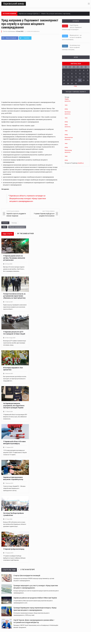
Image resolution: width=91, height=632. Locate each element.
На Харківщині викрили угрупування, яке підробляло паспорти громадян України (13, 405)
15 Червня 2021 (9, 446)
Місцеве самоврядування (17, 227)
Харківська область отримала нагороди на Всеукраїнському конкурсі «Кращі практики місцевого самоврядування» (27, 198)
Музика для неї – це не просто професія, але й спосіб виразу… (71, 37)
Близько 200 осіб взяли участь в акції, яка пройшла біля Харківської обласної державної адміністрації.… (14, 523)
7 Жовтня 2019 (9, 482)
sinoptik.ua (80, 163)
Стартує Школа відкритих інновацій (27, 574)
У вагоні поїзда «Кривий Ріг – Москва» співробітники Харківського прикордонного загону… (14, 487)
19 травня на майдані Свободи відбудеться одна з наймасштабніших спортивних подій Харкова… (14, 557)
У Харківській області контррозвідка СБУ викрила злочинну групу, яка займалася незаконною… (15, 416)
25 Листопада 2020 (10, 337)
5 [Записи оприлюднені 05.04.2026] (87, 70)
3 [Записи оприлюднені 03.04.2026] (79, 70)
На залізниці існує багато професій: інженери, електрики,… (71, 47)
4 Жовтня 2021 (9, 373)
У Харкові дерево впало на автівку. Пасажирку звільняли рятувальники (14, 258)
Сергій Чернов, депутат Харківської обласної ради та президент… (72, 27)
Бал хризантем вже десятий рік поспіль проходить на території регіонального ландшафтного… (14, 378)
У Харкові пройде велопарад (13, 548)
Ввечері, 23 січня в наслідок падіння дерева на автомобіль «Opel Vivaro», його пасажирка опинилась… (13, 269)
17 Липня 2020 (9, 411)
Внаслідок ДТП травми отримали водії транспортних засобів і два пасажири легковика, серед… (14, 342)
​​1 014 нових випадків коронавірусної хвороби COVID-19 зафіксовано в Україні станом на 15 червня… (15, 452)
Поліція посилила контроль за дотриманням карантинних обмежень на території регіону (14, 296)
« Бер (75, 86)
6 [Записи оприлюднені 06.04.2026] (64, 74)
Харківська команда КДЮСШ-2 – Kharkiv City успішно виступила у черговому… (45, 13)
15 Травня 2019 (9, 552)
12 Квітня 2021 (9, 301)
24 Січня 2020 (8, 263)
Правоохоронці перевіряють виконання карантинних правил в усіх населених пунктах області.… (14, 306)
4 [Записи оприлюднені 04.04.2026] (83, 70)
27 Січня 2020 (8, 518)
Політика (14, 222)
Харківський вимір (13, 3)
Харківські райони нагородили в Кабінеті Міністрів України (35, 597)
